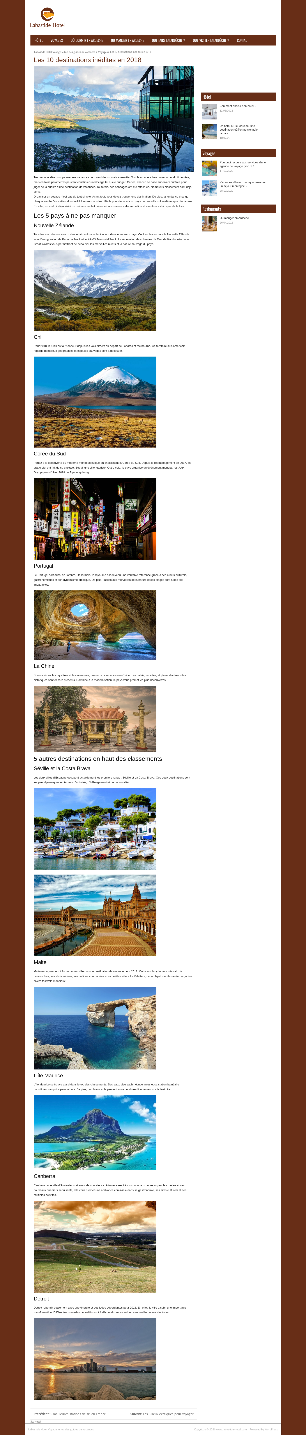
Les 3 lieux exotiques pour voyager (162, 1414)
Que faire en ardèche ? (168, 40)
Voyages (57, 40)
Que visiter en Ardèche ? (211, 40)
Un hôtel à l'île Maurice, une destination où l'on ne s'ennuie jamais (239, 129)
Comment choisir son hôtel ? (238, 106)
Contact (243, 40)
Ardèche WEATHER (238, 69)
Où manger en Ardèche (127, 40)
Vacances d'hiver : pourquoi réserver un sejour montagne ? (243, 184)
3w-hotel (35, 1421)
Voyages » (103, 51)
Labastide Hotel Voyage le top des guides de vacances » (65, 51)
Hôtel (38, 40)
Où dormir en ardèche (87, 40)
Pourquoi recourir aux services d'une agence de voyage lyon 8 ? (243, 164)
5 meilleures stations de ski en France (70, 1414)
